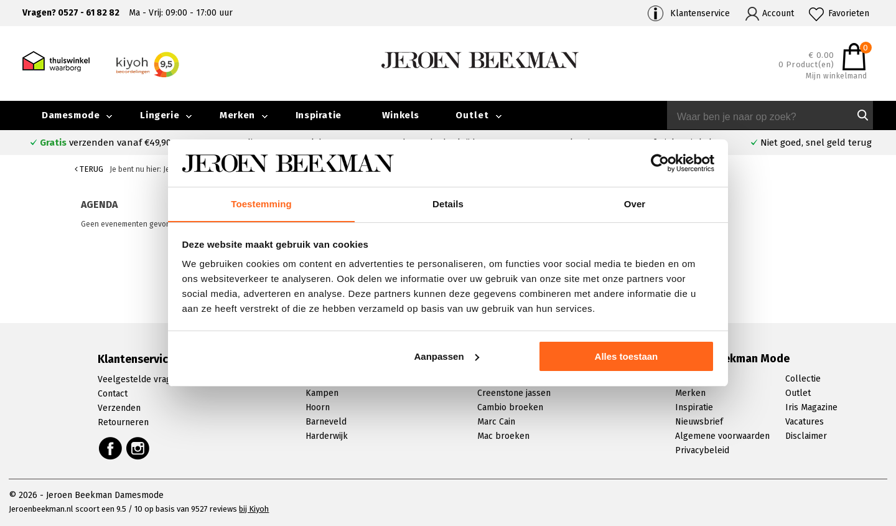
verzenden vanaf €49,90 (105, 142)
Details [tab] (448, 204)
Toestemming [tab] (261, 204)
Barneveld (326, 421)
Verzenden (119, 408)
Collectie (803, 378)
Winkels (400, 115)
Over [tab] (635, 204)
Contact (113, 393)
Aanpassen (446, 356)
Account (778, 13)
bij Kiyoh (254, 509)
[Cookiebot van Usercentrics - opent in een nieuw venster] (659, 163)
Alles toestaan (626, 356)
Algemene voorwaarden (722, 436)
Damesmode (71, 115)
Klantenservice (700, 13)
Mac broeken (503, 436)
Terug (89, 169)
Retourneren (123, 422)
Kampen (322, 393)
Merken (237, 115)
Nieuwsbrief (699, 421)
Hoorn (318, 407)
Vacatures (804, 421)
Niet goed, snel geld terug (816, 142)
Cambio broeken (510, 407)
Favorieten (848, 13)
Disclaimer (806, 436)
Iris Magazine (811, 407)
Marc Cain (496, 421)
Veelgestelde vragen (139, 379)
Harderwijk (327, 436)
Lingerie (159, 115)
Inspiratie (319, 115)
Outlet (472, 115)
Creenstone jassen (514, 393)
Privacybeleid (702, 450)
